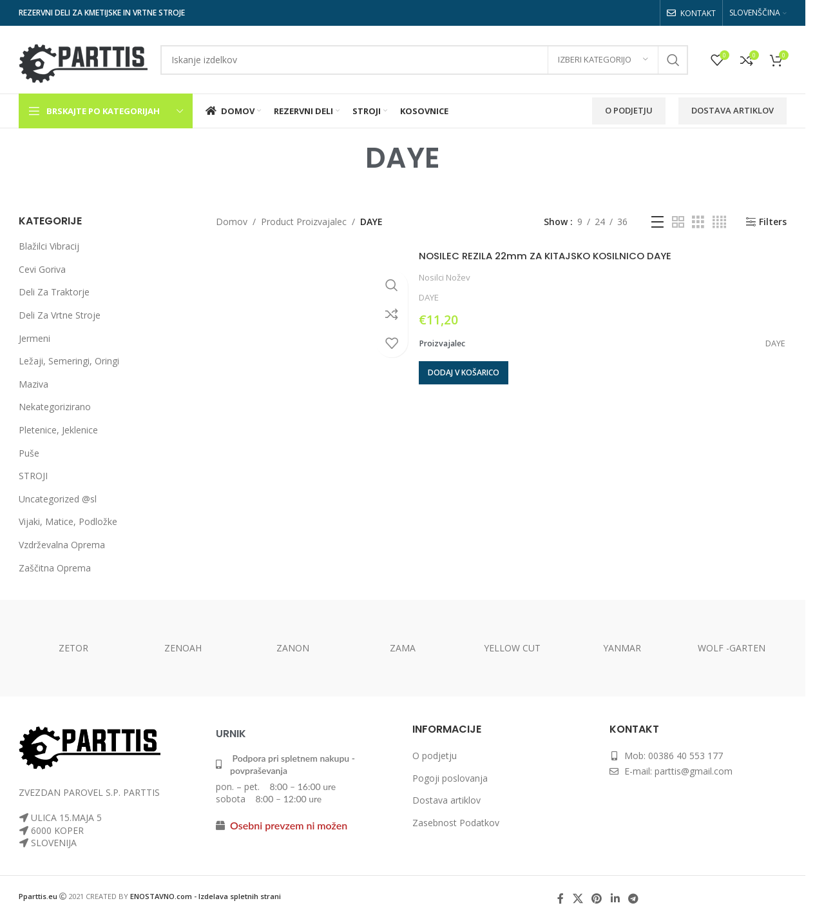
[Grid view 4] (719, 222)
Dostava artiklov (446, 800)
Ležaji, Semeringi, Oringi (69, 361)
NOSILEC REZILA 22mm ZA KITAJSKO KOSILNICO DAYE (568, 255)
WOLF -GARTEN (731, 648)
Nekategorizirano (55, 407)
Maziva (33, 384)
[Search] (424, 60)
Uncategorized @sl (58, 499)
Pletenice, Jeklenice (58, 430)
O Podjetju (629, 110)
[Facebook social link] (560, 898)
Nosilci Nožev (444, 277)
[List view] (657, 222)
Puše (29, 453)
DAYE (429, 297)
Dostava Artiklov (732, 110)
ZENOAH (183, 648)
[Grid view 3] (698, 222)
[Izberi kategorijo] (603, 60)
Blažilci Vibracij (49, 246)
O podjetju (434, 755)
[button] (463, 372)
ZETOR (73, 648)
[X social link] (577, 898)
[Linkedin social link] (615, 898)
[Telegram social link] (633, 898)
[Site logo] (83, 58)
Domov (231, 221)
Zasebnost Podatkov (455, 823)
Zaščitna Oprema (55, 568)
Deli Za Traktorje (54, 292)
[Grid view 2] (678, 222)
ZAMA (403, 648)
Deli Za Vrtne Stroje (60, 315)
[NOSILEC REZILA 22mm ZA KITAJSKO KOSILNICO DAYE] (312, 317)
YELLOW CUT (512, 648)
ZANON (292, 648)
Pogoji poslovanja (450, 778)
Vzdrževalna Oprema (62, 545)
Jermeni (34, 338)
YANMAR (622, 648)
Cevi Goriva (42, 269)
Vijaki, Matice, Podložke (68, 521)
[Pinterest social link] (597, 898)
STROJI (33, 476)
